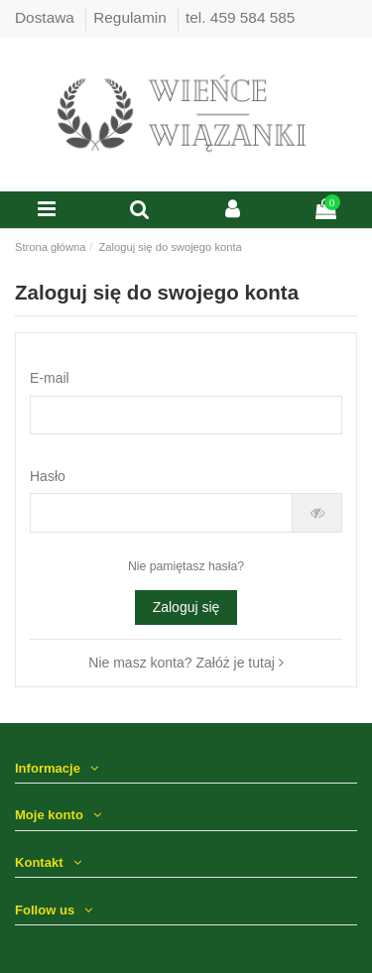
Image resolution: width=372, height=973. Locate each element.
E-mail (49, 378)
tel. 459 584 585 (240, 17)
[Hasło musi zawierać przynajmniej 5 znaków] (161, 513)
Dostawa (46, 17)
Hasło (47, 476)
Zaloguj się (186, 607)
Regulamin (132, 17)
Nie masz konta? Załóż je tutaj (185, 662)
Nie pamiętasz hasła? (186, 566)
